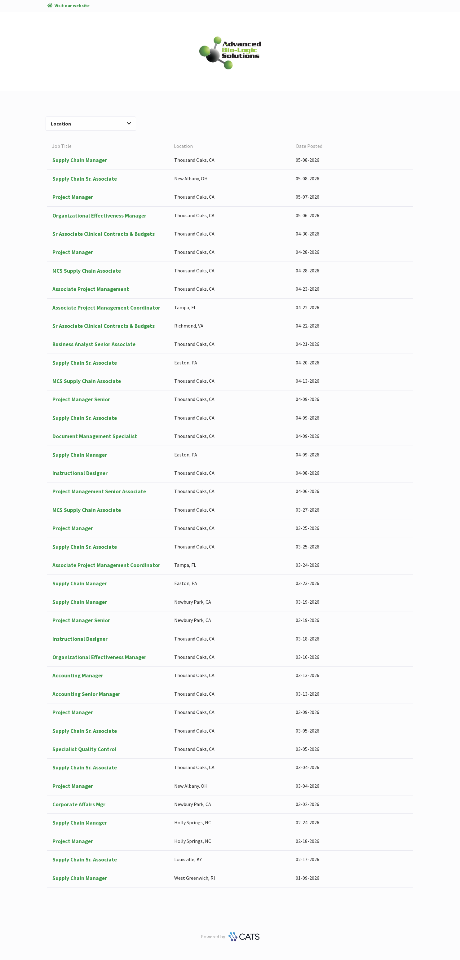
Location (91, 124)
